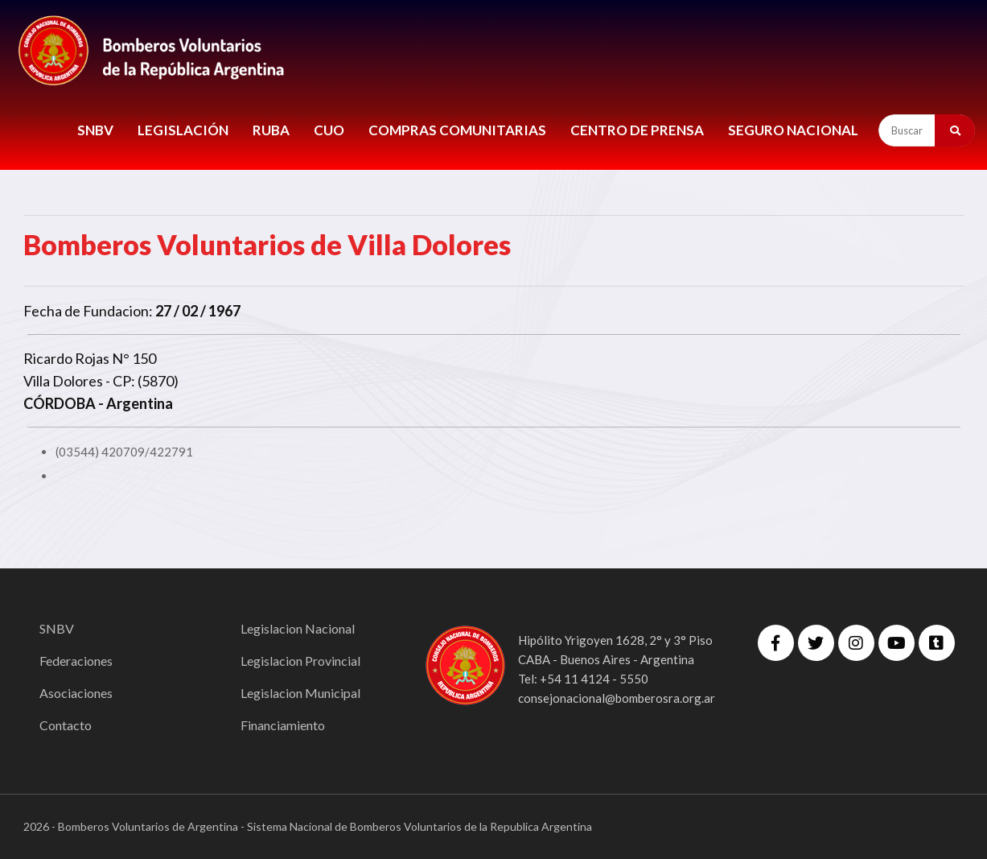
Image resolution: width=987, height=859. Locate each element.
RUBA (271, 130)
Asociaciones (76, 692)
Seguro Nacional (793, 130)
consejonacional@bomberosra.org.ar (616, 698)
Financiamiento (283, 725)
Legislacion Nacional (298, 628)
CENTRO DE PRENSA (637, 130)
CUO (329, 130)
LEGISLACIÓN (183, 130)
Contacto (65, 725)
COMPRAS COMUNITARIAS (457, 130)
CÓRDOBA (59, 403)
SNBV (95, 130)
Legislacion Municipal (300, 692)
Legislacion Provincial (300, 660)
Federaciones (76, 660)
